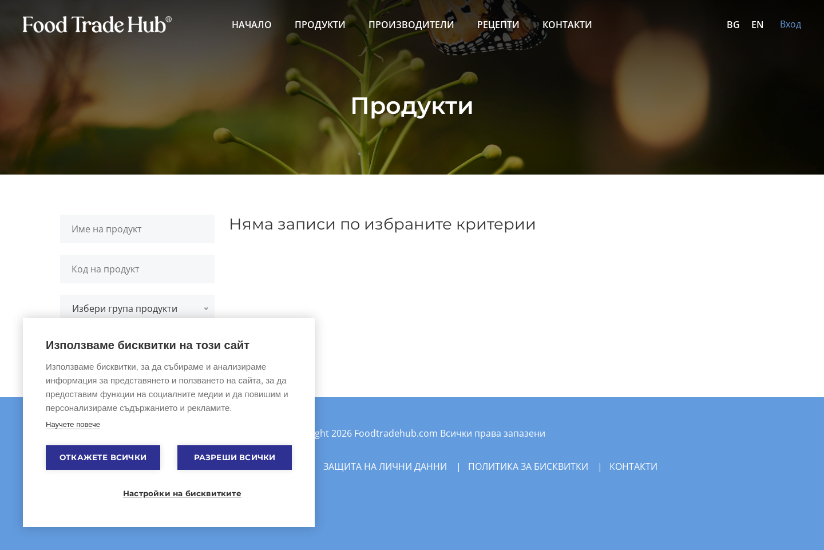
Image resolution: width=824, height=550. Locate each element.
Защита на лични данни (385, 466)
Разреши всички (235, 457)
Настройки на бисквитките (174, 493)
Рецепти (498, 24)
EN (757, 24)
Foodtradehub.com (397, 433)
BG (733, 24)
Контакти (567, 24)
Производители (411, 24)
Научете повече (73, 424)
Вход (790, 24)
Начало (252, 24)
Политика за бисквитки (528, 466)
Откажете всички (103, 457)
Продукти (320, 24)
